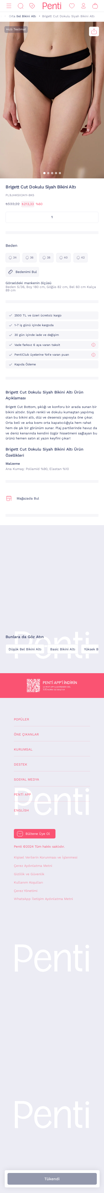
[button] (44, 173)
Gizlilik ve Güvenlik (29, 874)
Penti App (22, 794)
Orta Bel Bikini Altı (22, 16)
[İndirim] (32, 6)
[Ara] (20, 6)
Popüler (21, 719)
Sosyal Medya (26, 779)
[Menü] (9, 6)
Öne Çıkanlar (26, 734)
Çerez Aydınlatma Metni (33, 866)
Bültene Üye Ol (38, 834)
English (21, 810)
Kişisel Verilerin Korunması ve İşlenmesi (45, 857)
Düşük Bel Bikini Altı (25, 649)
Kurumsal (23, 749)
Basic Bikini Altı (62, 649)
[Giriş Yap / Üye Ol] (83, 6)
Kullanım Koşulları (28, 882)
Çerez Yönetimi (25, 891)
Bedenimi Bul (22, 272)
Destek (20, 764)
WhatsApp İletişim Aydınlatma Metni (43, 899)
